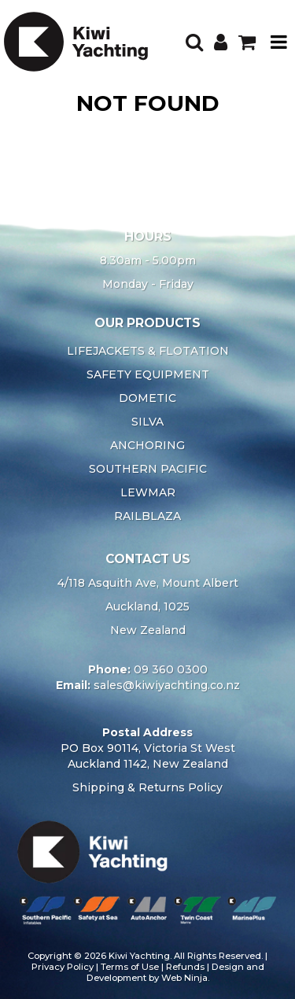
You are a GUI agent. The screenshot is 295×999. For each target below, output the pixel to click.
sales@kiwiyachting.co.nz (167, 685)
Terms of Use (130, 966)
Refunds (185, 966)
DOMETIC (147, 398)
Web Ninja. (185, 977)
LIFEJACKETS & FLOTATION (148, 351)
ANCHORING (147, 445)
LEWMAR (147, 492)
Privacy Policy (62, 966)
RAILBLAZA (147, 516)
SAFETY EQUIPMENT (148, 374)
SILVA (147, 422)
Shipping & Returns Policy (147, 787)
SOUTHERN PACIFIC (148, 469)
